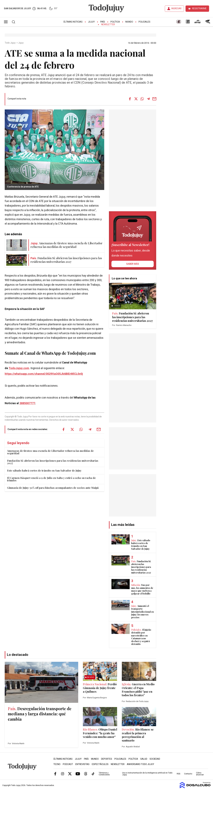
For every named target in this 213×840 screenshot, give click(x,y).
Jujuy (91, 21)
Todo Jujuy (10, 42)
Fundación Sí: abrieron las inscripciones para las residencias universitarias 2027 (52, 462)
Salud (143, 759)
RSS (178, 773)
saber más (132, 263)
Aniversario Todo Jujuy (140, 764)
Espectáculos (100, 764)
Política (115, 21)
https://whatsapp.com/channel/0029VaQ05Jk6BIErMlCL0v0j (44, 374)
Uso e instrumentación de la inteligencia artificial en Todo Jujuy (147, 773)
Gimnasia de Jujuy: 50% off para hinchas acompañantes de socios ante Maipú (53, 487)
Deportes (106, 759)
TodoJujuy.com (19, 368)
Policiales (144, 21)
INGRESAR (176, 8)
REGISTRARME (199, 8)
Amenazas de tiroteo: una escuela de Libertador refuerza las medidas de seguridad (50, 452)
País (102, 21)
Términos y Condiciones (104, 773)
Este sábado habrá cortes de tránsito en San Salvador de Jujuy (44, 470)
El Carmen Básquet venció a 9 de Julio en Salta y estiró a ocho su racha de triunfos (51, 479)
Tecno (56, 764)
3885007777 (27, 403)
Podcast (68, 764)
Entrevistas (82, 764)
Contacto (188, 773)
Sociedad (155, 759)
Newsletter (108, 24)
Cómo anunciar (200, 773)
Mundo (129, 21)
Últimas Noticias (73, 21)
